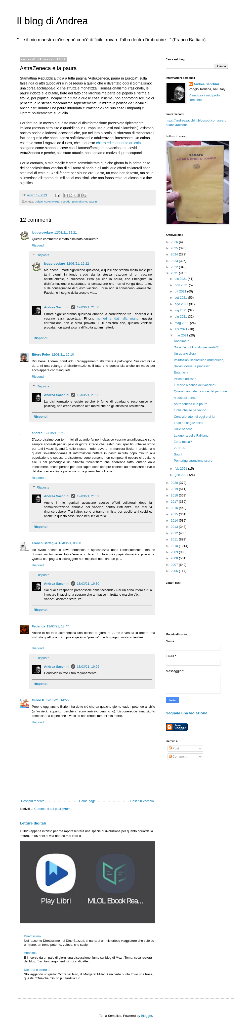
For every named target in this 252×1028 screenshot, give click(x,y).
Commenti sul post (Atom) (53, 809)
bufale (39, 201)
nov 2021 (182, 285)
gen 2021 (182, 475)
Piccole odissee (185, 379)
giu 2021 (181, 316)
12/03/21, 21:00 (88, 307)
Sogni (178, 454)
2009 (175, 552)
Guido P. (38, 700)
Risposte (43, 255)
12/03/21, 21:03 (88, 395)
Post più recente (32, 801)
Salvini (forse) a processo (192, 366)
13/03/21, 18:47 (57, 626)
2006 (175, 571)
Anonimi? (30, 953)
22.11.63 (180, 448)
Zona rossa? (183, 442)
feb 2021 (181, 468)
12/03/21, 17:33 (55, 433)
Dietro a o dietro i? (37, 970)
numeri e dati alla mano (117, 318)
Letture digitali (33, 823)
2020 (175, 483)
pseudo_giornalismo (74, 201)
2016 (175, 508)
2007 (175, 565)
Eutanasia (181, 372)
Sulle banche (183, 429)
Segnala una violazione (186, 713)
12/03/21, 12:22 (78, 263)
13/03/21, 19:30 (88, 583)
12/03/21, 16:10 (62, 354)
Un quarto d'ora (185, 353)
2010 (175, 546)
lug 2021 (181, 310)
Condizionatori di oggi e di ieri (195, 416)
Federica (38, 626)
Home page (87, 801)
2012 (175, 533)
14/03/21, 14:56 (57, 700)
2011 (175, 539)
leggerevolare (42, 232)
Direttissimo (32, 936)
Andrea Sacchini (56, 307)
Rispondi (38, 245)
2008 (175, 558)
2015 (175, 514)
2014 (175, 520)
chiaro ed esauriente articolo (118, 143)
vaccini (92, 201)
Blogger (146, 1016)
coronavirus (51, 201)
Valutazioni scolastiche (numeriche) (199, 360)
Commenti (178, 756)
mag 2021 (182, 323)
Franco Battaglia (44, 543)
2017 (175, 501)
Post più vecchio (142, 801)
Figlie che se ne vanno (190, 410)
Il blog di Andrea (52, 20)
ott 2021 (181, 291)
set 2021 (181, 297)
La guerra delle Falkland (191, 435)
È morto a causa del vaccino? (195, 385)
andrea (37, 433)
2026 (175, 242)
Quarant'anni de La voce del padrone (200, 391)
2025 (175, 248)
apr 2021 (181, 329)
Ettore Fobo (41, 354)
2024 (175, 254)
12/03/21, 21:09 (88, 496)
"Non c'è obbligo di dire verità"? (196, 347)
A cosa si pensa (185, 398)
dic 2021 (181, 279)
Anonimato (181, 341)
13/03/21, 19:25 (88, 666)
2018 (175, 495)
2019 (175, 489)
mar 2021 (182, 335)
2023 (175, 261)
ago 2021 (182, 304)
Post (174, 748)
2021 (175, 273)
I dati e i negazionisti (188, 423)
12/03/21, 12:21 (65, 232)
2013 (175, 527)
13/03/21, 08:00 (70, 543)
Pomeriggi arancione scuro (193, 460)
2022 (175, 267)
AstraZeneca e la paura (190, 404)
